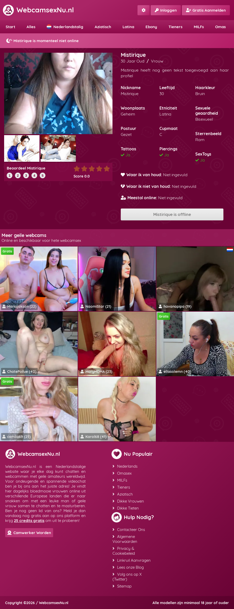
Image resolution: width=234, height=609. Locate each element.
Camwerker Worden (29, 532)
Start (10, 26)
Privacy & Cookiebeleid (123, 551)
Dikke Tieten (125, 508)
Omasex (122, 473)
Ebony (151, 26)
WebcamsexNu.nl (38, 9)
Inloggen (166, 10)
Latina (128, 26)
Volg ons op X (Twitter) (127, 577)
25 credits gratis (29, 520)
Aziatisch (103, 26)
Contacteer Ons (128, 529)
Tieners (175, 26)
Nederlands (125, 466)
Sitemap (122, 586)
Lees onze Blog (128, 567)
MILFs (199, 26)
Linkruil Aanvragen (131, 560)
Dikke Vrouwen (128, 501)
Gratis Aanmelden (206, 10)
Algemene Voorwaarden (124, 539)
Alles (31, 26)
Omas (220, 26)
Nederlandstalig (65, 26)
